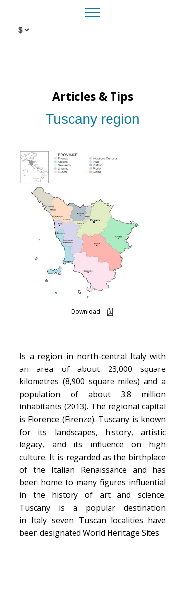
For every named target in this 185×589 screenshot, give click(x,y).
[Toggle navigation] (92, 12)
